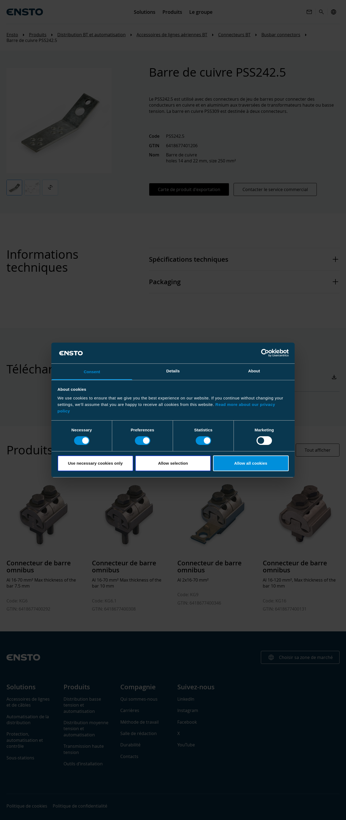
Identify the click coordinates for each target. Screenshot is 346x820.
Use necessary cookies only (95, 463)
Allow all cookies (250, 463)
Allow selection (173, 463)
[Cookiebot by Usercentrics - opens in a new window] (265, 353)
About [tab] (254, 371)
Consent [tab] (92, 371)
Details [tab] (173, 371)
